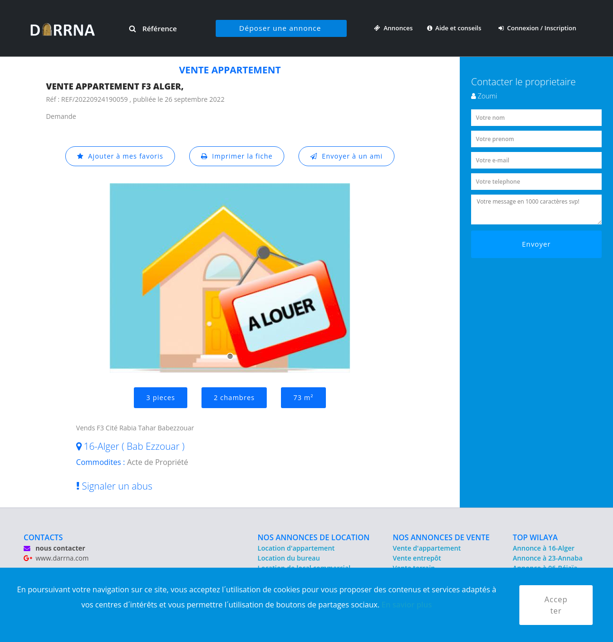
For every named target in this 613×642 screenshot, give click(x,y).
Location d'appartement (296, 548)
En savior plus (406, 604)
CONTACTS (43, 537)
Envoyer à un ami (346, 156)
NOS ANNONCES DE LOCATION (314, 537)
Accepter (556, 605)
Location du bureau (289, 557)
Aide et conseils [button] (455, 28)
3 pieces (160, 397)
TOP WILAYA (535, 537)
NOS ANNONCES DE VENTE (441, 537)
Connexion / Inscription (537, 28)
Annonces (393, 28)
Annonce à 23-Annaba (547, 557)
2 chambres (234, 397)
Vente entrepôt (417, 557)
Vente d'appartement (427, 548)
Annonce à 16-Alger (543, 548)
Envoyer (536, 244)
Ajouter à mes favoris (120, 156)
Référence (153, 28)
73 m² (303, 397)
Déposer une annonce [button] (280, 28)
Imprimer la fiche (237, 156)
